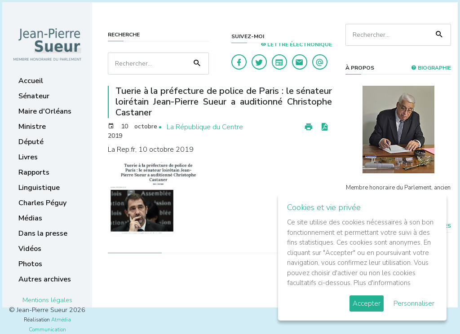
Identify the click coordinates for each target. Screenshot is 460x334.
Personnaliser (414, 303)
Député (31, 142)
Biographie (431, 67)
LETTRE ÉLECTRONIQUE (296, 44)
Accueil (30, 81)
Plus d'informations (382, 282)
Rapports (33, 172)
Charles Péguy (42, 203)
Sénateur (33, 96)
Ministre (32, 127)
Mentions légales (47, 299)
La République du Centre (205, 127)
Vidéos (29, 249)
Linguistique (39, 188)
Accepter (366, 303)
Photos (30, 264)
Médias (30, 218)
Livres (28, 157)
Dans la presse (42, 233)
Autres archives (44, 279)
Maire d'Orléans (44, 111)
